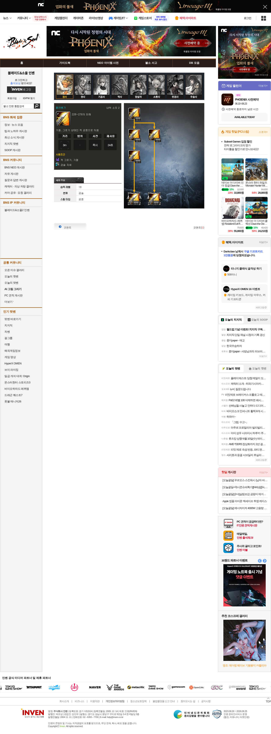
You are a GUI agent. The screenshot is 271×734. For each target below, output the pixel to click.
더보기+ (263, 85)
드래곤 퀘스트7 (13, 395)
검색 (37, 106)
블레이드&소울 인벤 (21, 73)
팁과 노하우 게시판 (15, 131)
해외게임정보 (12, 350)
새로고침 (260, 307)
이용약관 (95, 701)
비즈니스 (79, 701)
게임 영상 (10, 357)
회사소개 (64, 701)
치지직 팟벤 (11, 143)
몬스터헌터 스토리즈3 (17, 382)
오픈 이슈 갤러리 (14, 270)
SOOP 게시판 (12, 150)
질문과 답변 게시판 (15, 180)
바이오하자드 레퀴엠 (16, 388)
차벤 (7, 331)
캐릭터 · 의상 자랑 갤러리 (19, 186)
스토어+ (263, 132)
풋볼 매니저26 (12, 401)
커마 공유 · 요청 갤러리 (18, 192)
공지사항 (205, 701)
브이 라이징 (11, 369)
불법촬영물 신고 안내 (164, 701)
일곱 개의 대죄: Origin (17, 376)
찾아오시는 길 (188, 701)
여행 (7, 344)
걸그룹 (8, 338)
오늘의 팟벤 (11, 282)
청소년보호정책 (138, 701)
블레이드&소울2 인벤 (16, 210)
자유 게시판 (11, 173)
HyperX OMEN (12, 363)
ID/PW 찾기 (29, 98)
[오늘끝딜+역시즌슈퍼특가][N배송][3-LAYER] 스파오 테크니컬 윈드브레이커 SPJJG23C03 (245, 487)
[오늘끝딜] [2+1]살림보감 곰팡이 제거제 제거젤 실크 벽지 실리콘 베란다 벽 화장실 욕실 (245, 494)
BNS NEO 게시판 (14, 167)
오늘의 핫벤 (11, 276)
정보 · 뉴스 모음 (13, 124)
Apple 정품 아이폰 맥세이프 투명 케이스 (245, 501)
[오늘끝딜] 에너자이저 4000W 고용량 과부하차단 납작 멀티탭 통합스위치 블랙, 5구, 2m (245, 508)
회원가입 (12, 98)
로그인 (247, 18)
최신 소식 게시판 (14, 137)
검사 (64, 77)
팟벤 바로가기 (12, 319)
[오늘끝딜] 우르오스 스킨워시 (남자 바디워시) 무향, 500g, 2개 (245, 480)
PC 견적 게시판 (13, 295)
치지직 (8, 325)
